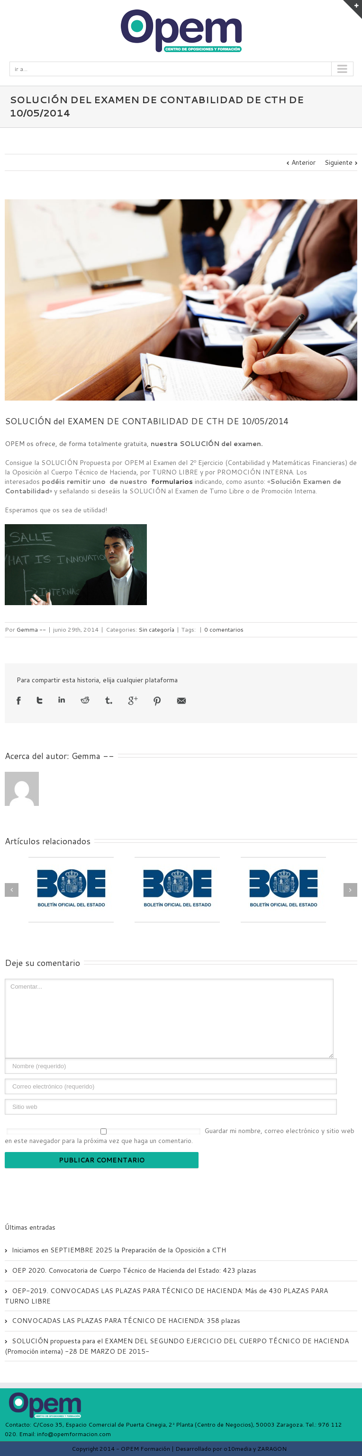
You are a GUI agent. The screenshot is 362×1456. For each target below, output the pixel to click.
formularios (172, 481)
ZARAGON (272, 1449)
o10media (238, 1449)
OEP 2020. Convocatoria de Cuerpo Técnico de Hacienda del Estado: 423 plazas (134, 1270)
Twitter (39, 700)
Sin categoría (156, 629)
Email (181, 700)
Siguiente (339, 162)
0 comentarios (224, 629)
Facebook (19, 701)
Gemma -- (31, 629)
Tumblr (108, 700)
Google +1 (133, 701)
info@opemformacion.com (74, 1434)
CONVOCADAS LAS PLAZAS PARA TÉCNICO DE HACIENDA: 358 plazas (126, 1320)
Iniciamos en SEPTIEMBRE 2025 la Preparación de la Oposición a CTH (119, 1250)
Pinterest (157, 701)
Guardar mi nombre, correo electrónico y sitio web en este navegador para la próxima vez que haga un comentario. (179, 1135)
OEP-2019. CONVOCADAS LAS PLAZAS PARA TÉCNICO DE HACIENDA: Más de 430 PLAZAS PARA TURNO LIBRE (166, 1296)
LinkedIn (61, 700)
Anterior (303, 162)
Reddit (85, 700)
